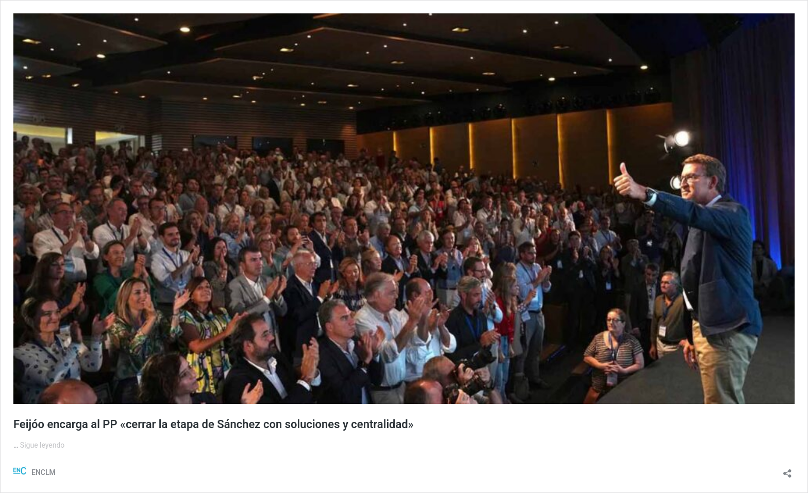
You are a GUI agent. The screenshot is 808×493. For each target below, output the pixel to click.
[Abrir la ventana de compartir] (787, 470)
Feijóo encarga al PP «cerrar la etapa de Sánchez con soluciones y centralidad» (213, 424)
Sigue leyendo (42, 445)
